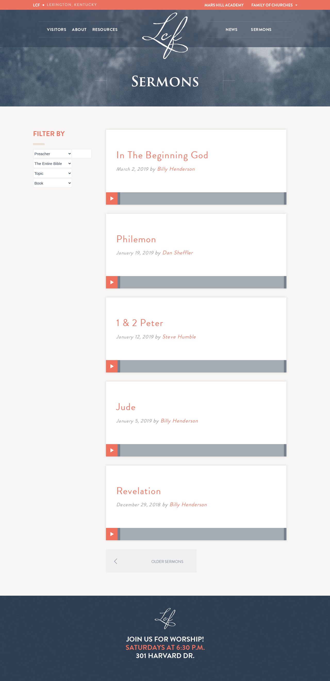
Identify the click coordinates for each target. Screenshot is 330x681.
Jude (126, 407)
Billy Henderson (176, 169)
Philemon (136, 239)
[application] (196, 198)
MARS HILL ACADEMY (224, 5)
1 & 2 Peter (140, 322)
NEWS (231, 30)
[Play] (111, 198)
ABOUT (79, 30)
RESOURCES (105, 30)
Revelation (138, 491)
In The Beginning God (162, 155)
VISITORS (56, 30)
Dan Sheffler (177, 252)
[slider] (202, 198)
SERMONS (261, 30)
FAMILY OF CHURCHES (272, 5)
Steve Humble (179, 337)
